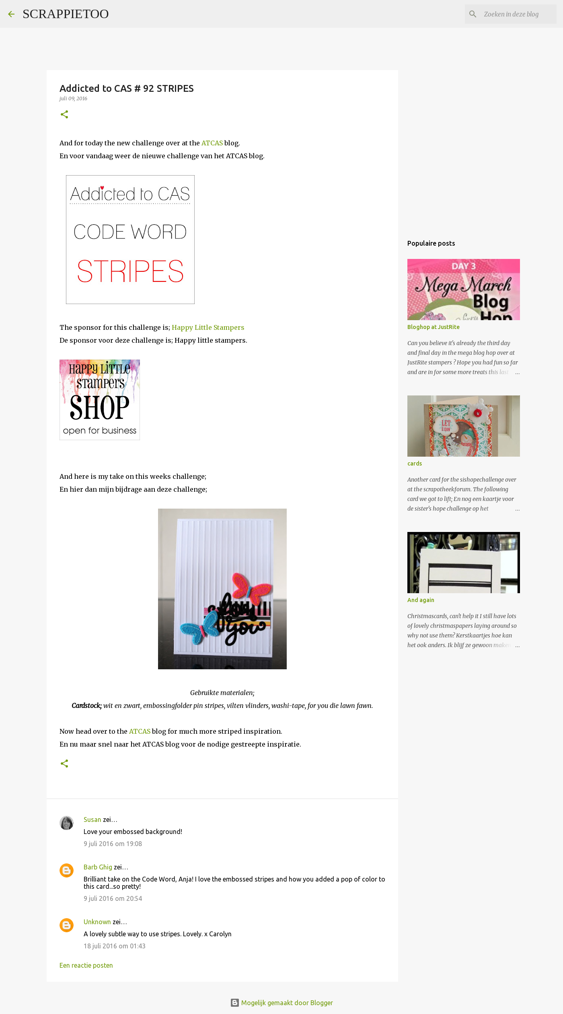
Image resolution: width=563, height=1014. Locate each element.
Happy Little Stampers (208, 327)
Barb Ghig (98, 867)
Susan (92, 819)
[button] (64, 115)
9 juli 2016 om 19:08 (113, 843)
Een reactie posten (86, 965)
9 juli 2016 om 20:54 (113, 898)
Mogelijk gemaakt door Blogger (281, 1002)
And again (420, 600)
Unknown (97, 921)
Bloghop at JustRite (433, 327)
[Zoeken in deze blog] (514, 14)
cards (414, 463)
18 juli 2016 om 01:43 (115, 946)
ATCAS (212, 143)
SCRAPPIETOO (66, 13)
